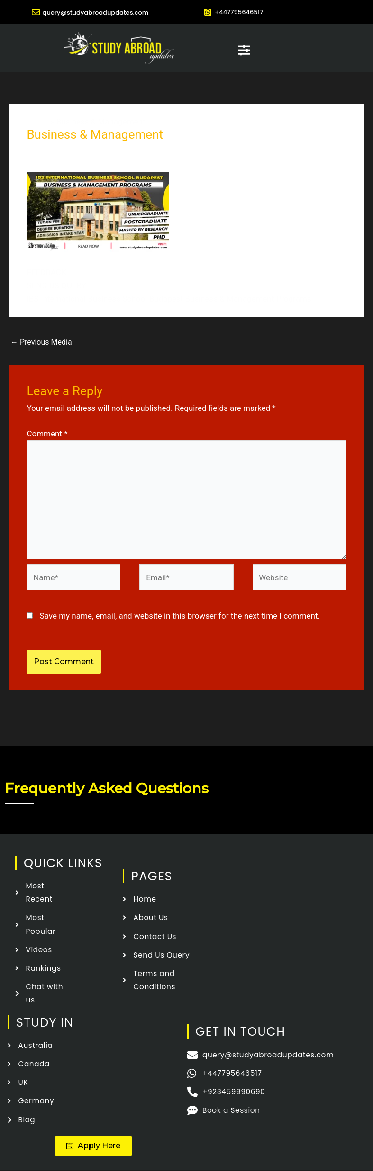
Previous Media (41, 341)
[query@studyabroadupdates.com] (27, 12)
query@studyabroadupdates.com (95, 12)
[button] (93, 1146)
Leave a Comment (59, 150)
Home (37, 121)
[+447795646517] (208, 12)
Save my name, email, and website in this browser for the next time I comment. (180, 615)
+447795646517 (243, 12)
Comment (47, 433)
